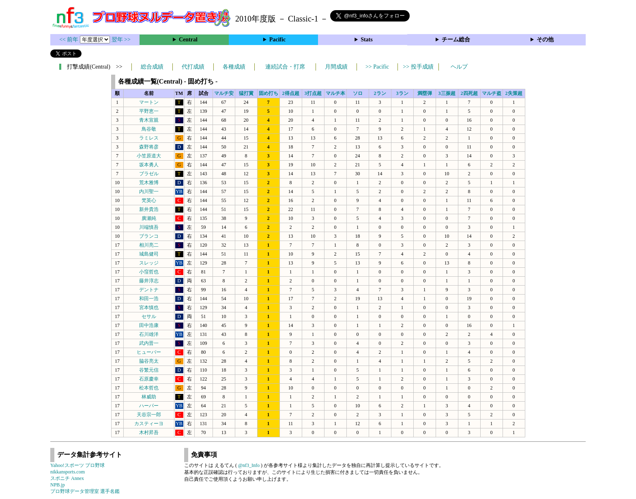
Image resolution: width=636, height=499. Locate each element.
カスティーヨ (148, 423)
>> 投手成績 (418, 67)
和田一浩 (149, 298)
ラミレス (149, 138)
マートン (149, 102)
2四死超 (469, 93)
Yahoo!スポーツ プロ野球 (77, 465)
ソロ (358, 93)
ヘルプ (459, 67)
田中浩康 (149, 325)
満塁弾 (424, 93)
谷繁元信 (149, 370)
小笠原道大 (149, 156)
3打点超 (313, 93)
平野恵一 (149, 111)
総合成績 (152, 67)
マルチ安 (224, 93)
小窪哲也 (149, 272)
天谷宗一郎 (149, 414)
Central (188, 40)
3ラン (402, 93)
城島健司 (149, 254)
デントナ (149, 290)
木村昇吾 (149, 432)
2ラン (380, 93)
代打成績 (193, 67)
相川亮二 (149, 245)
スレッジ (149, 263)
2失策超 (513, 93)
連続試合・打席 (285, 67)
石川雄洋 (149, 334)
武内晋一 (149, 343)
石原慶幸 (149, 379)
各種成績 (234, 67)
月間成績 (336, 67)
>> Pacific (377, 67)
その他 (545, 40)
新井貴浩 (149, 209)
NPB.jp (57, 485)
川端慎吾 (149, 227)
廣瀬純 (149, 218)
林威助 (149, 397)
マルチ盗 (491, 93)
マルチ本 (335, 93)
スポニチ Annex (67, 478)
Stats (367, 40)
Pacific (277, 40)
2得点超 (290, 93)
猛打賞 (246, 93)
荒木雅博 (149, 182)
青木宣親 (149, 120)
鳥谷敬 (149, 129)
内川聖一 (149, 191)
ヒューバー (149, 352)
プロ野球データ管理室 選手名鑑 (85, 491)
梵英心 (149, 200)
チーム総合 (456, 40)
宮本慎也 (149, 307)
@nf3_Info (249, 465)
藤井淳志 (149, 281)
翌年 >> (121, 40)
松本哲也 (149, 388)
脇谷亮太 (149, 361)
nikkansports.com (67, 472)
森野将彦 (149, 147)
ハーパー (149, 406)
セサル (149, 316)
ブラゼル (149, 173)
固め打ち (268, 93)
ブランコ (149, 236)
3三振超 (447, 93)
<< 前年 (69, 40)
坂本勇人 (149, 165)
